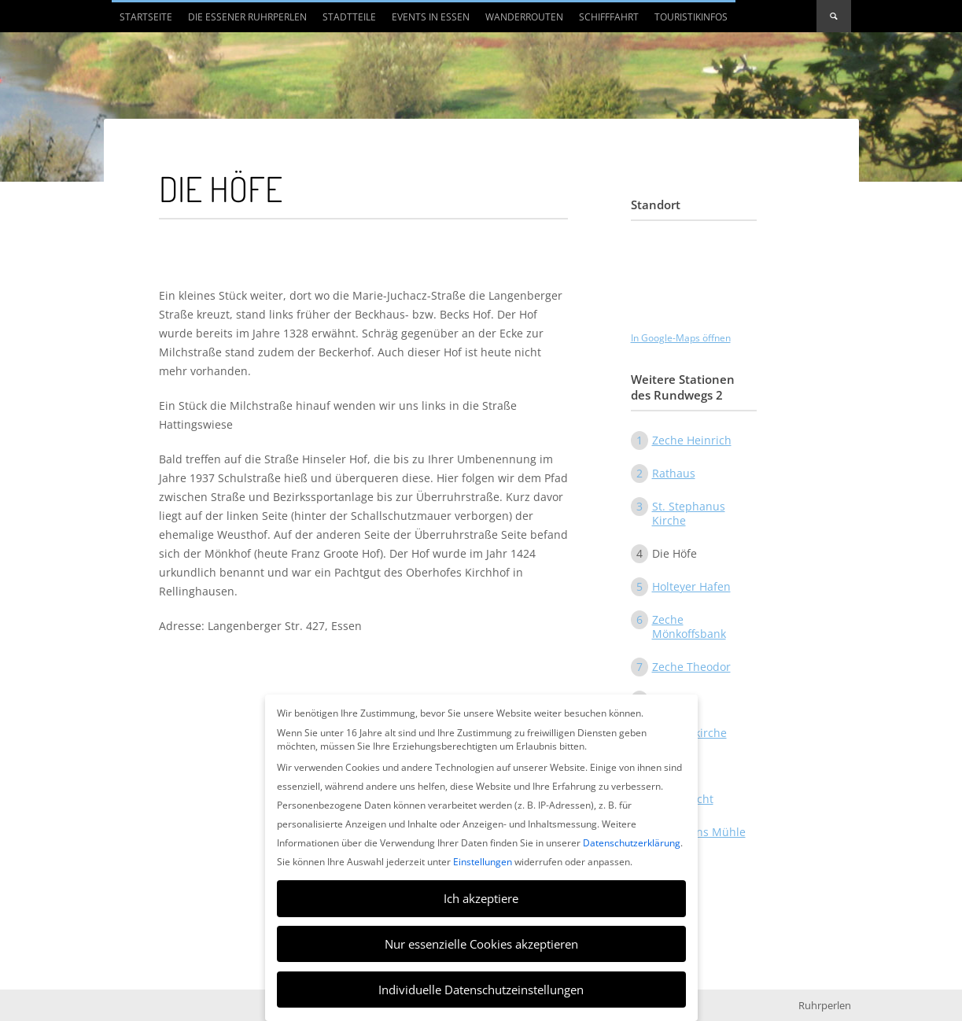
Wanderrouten (524, 17)
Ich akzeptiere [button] (481, 898)
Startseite (146, 17)
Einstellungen (482, 861)
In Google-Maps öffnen (681, 338)
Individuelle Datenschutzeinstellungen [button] (481, 989)
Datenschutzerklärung (631, 843)
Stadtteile (349, 17)
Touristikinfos (691, 17)
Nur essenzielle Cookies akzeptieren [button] (481, 944)
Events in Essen (431, 17)
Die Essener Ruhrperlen (247, 17)
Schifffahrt (609, 17)
